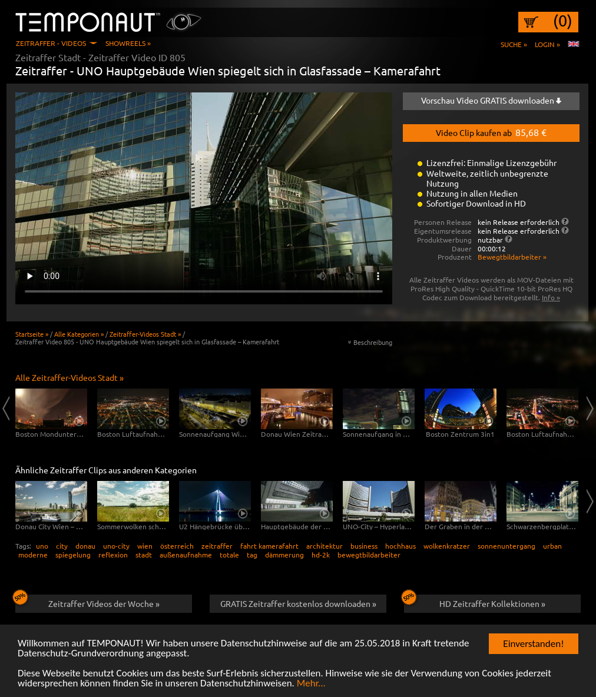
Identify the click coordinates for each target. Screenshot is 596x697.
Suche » (514, 44)
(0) (562, 20)
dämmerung (284, 554)
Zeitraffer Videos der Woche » (87, 602)
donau (85, 545)
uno (42, 545)
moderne (33, 554)
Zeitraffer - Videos (51, 43)
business (364, 545)
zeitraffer (217, 545)
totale (229, 554)
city (62, 545)
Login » (547, 44)
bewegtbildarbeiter (368, 554)
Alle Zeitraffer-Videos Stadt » (69, 377)
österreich (177, 545)
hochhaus (400, 545)
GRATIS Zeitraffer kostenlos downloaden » (298, 603)
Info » (551, 297)
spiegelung (73, 554)
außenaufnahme (186, 554)
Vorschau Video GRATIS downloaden (491, 100)
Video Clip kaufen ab (491, 132)
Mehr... (311, 684)
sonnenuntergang (506, 545)
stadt (143, 554)
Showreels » (128, 43)
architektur (324, 545)
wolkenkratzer (446, 545)
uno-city (116, 545)
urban (552, 545)
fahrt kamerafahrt (269, 545)
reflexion (113, 554)
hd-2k (321, 554)
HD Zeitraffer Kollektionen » (474, 602)
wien (145, 545)
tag (252, 554)
